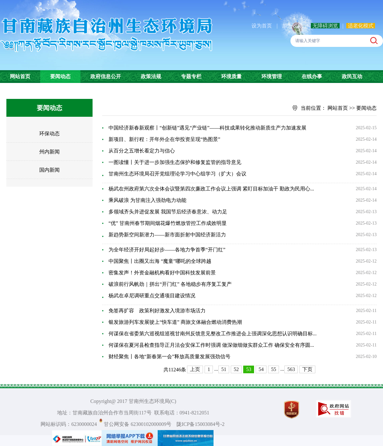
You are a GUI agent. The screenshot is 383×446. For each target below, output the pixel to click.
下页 (307, 369)
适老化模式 (360, 25)
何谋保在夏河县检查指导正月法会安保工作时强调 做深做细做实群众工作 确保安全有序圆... (211, 345)
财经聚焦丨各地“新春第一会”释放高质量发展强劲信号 (169, 356)
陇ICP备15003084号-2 (200, 424)
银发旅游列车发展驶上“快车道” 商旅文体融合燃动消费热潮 (175, 322)
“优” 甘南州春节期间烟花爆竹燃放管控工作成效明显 (168, 223)
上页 (195, 369)
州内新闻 (49, 151)
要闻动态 (60, 76)
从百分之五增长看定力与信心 (142, 150)
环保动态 (49, 133)
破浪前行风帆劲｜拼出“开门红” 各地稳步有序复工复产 (170, 284)
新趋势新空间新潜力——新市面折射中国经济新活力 (167, 234)
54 (261, 369)
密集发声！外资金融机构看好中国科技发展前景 (162, 272)
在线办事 (312, 76)
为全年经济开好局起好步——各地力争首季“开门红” (167, 249)
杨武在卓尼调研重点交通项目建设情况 (152, 295)
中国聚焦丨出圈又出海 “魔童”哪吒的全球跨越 (160, 261)
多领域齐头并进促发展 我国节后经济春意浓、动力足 (168, 211)
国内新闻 (49, 170)
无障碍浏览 (325, 25)
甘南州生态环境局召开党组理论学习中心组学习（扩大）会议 (177, 173)
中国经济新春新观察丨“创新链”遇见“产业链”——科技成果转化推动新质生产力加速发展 (207, 127)
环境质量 (231, 76)
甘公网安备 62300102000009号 (137, 424)
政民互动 (352, 76)
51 (223, 369)
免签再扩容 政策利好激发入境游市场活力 (157, 310)
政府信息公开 (105, 76)
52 (236, 369)
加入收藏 (293, 25)
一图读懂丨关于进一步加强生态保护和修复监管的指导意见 (175, 162)
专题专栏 (191, 76)
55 (273, 369)
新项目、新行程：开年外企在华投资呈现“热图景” (164, 139)
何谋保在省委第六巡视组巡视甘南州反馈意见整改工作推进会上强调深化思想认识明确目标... (213, 333)
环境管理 (271, 76)
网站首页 (20, 76)
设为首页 (262, 25)
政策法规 (151, 76)
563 (291, 369)
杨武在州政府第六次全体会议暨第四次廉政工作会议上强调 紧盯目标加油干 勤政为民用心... (211, 188)
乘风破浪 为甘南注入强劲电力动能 (147, 200)
